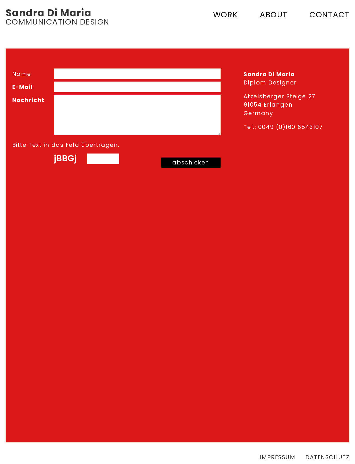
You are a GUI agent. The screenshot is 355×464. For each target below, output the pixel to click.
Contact (329, 14)
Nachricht (28, 100)
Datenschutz (327, 457)
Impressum (277, 457)
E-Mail (22, 87)
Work (225, 14)
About (273, 14)
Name (21, 74)
